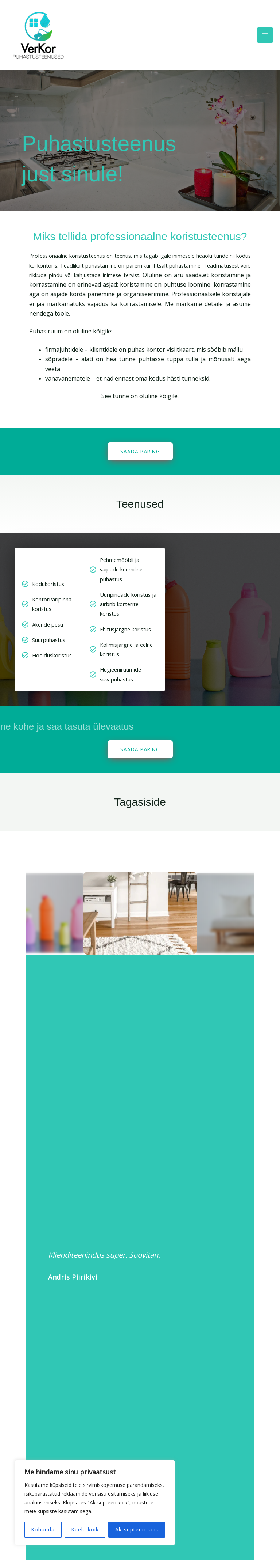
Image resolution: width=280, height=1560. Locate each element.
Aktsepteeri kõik (137, 1529)
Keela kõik (85, 1529)
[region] (95, 1502)
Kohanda (43, 1529)
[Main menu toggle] (265, 35)
